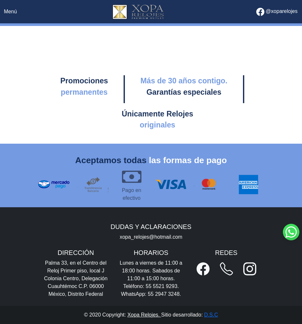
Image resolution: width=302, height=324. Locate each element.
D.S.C (211, 315)
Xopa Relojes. (144, 315)
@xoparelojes (277, 12)
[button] (203, 268)
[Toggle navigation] (10, 12)
